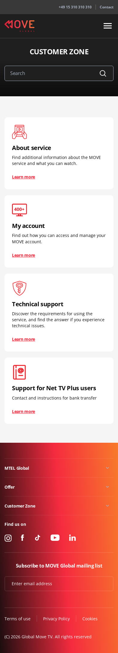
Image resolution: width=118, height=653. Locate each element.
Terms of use (17, 619)
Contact (107, 7)
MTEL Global (16, 468)
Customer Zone (19, 506)
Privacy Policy (56, 619)
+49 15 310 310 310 (75, 7)
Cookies (90, 619)
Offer (9, 487)
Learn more (23, 177)
